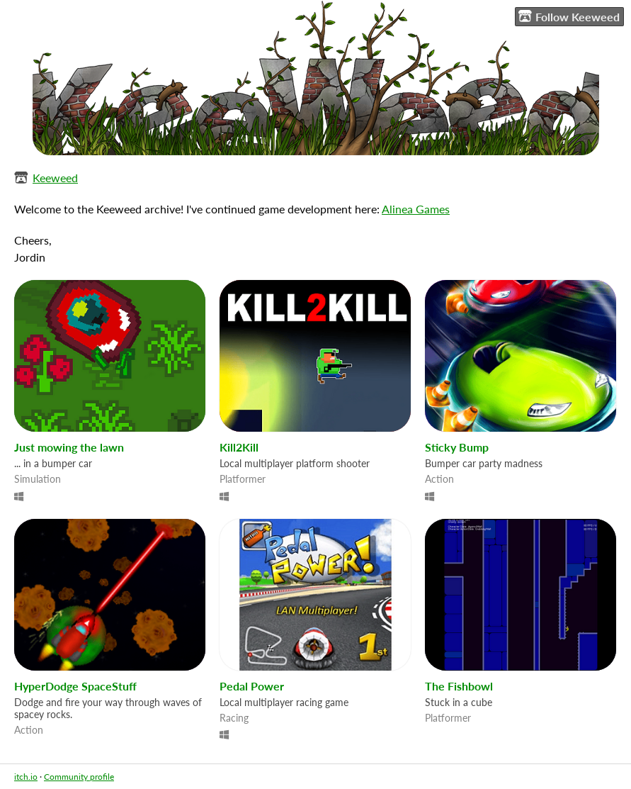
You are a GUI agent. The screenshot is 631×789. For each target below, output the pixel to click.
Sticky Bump (457, 447)
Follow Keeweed (569, 16)
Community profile (79, 776)
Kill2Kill (239, 447)
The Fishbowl (459, 686)
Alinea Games (416, 209)
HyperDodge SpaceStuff (75, 686)
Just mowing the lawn (69, 447)
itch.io (26, 776)
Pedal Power (252, 686)
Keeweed (55, 177)
